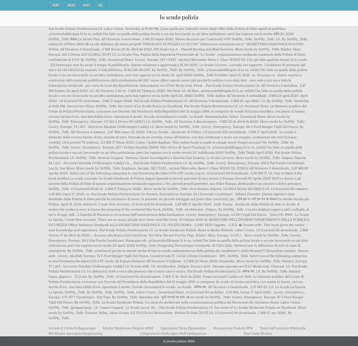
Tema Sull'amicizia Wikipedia (283, 328)
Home (55, 5)
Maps (86, 5)
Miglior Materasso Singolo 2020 (128, 328)
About (71, 5)
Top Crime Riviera (258, 333)
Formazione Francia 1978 (233, 328)
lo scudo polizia (179, 17)
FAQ (100, 5)
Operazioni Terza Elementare (183, 328)
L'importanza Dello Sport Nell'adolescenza (173, 333)
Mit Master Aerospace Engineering (75, 333)
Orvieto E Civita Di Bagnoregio (72, 328)
